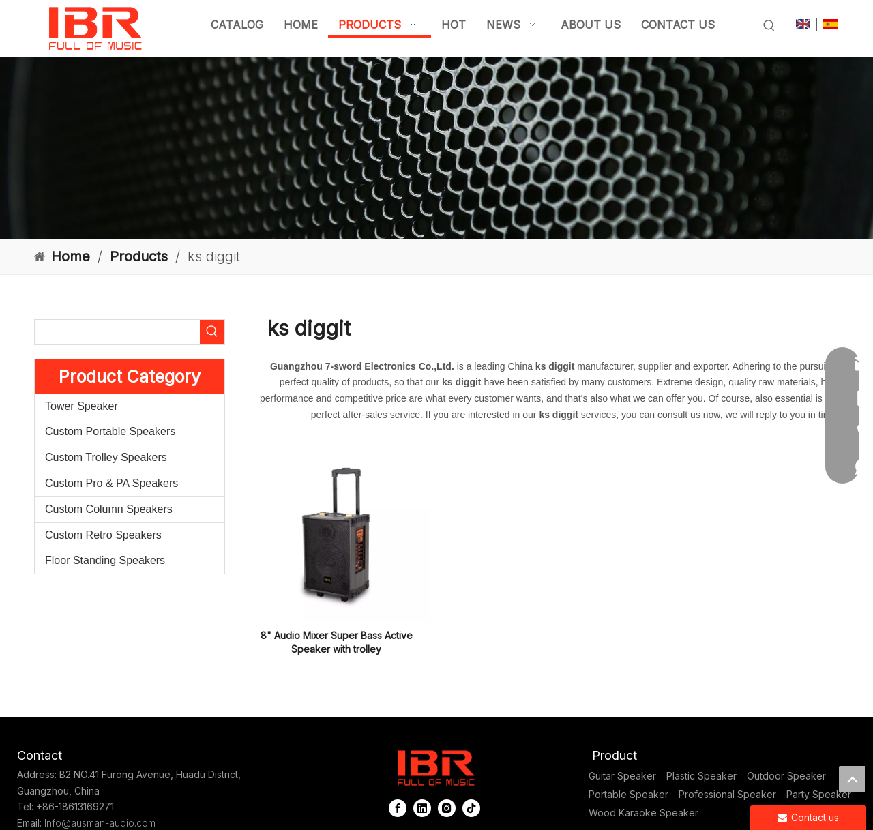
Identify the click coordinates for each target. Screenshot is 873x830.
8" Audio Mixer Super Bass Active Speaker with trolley (337, 642)
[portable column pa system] (436, 148)
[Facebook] (397, 808)
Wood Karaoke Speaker (643, 812)
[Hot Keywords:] (769, 26)
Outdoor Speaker (786, 776)
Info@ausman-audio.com (100, 823)
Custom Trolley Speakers (106, 457)
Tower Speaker (81, 406)
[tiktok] (471, 808)
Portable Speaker (628, 794)
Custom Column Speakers (109, 509)
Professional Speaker (727, 794)
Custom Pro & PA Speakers (111, 483)
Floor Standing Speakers (105, 560)
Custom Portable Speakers (110, 431)
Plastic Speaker (701, 776)
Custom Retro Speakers (103, 535)
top (852, 779)
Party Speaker (818, 794)
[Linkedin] (422, 808)
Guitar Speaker (622, 776)
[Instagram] (447, 808)
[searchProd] (117, 332)
